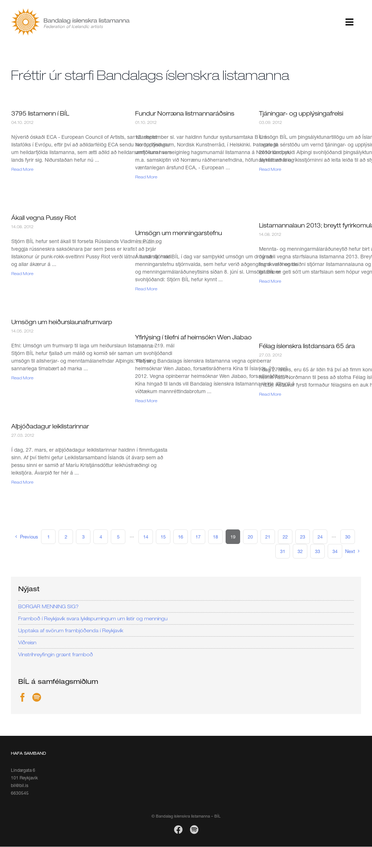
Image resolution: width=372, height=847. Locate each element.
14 (145, 537)
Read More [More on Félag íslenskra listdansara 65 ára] (270, 394)
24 (320, 537)
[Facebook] (22, 697)
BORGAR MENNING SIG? (48, 606)
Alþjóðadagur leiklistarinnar (50, 426)
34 (334, 551)
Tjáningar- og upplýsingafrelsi (301, 113)
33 (317, 551)
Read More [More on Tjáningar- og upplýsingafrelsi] (270, 169)
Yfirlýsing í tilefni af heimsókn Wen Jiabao (193, 337)
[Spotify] (36, 697)
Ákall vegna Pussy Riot (43, 217)
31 (282, 551)
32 (300, 551)
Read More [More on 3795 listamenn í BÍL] (22, 169)
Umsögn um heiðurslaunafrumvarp (61, 322)
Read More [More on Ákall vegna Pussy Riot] (22, 273)
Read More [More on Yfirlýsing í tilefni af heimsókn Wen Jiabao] (146, 400)
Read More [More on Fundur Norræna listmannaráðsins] (146, 176)
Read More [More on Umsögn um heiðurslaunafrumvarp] (22, 377)
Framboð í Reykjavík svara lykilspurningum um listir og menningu (92, 618)
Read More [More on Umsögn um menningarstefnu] (146, 288)
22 (285, 537)
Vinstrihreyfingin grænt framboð (55, 654)
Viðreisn (27, 642)
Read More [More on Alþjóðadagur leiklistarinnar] (22, 482)
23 (302, 537)
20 (250, 537)
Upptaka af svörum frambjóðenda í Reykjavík (70, 630)
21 (267, 537)
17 (198, 537)
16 (180, 537)
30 (347, 537)
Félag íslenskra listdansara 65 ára (307, 346)
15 (163, 537)
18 (215, 537)
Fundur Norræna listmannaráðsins (184, 113)
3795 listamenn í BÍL (40, 113)
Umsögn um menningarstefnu (178, 233)
